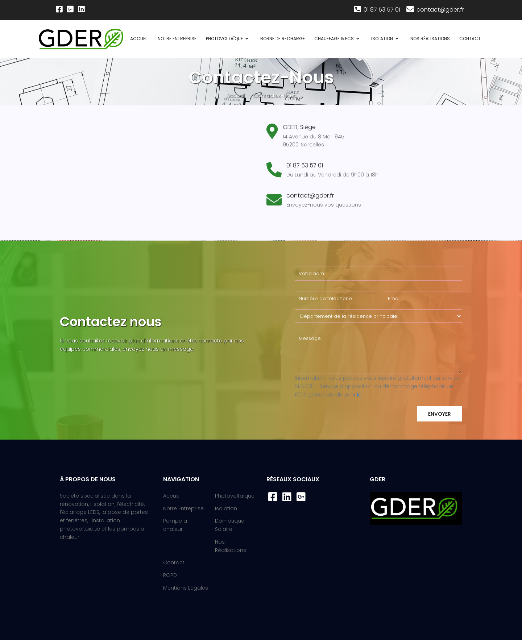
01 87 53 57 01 (377, 9)
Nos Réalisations (430, 39)
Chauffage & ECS (334, 39)
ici (359, 394)
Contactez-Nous (274, 95)
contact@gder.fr (434, 9)
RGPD (170, 575)
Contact (470, 39)
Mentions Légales (185, 587)
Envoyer (439, 413)
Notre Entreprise (177, 39)
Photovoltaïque (224, 39)
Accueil (139, 39)
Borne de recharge (282, 39)
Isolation (382, 39)
